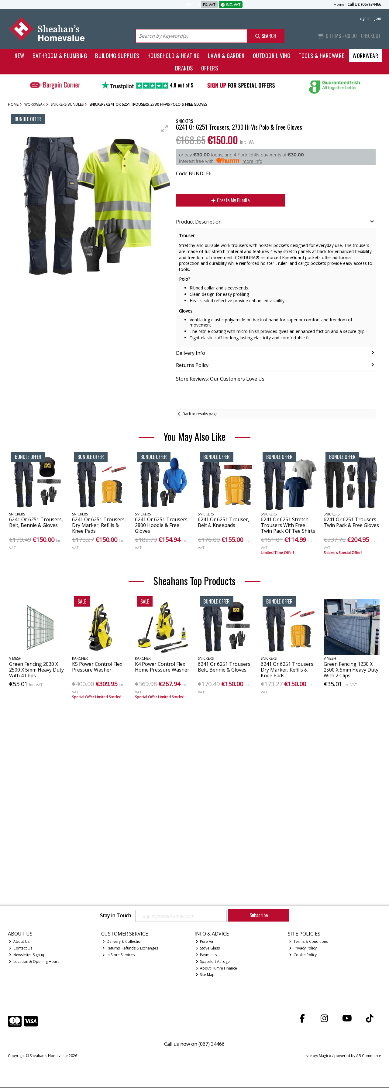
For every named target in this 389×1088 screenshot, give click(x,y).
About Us (19, 942)
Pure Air (205, 942)
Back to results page (200, 413)
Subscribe (259, 915)
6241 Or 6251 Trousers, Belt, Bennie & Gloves (36, 522)
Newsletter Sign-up (27, 955)
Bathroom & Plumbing (60, 55)
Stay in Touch (115, 916)
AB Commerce (368, 1056)
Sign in (365, 18)
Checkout (371, 35)
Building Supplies (117, 55)
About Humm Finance (216, 968)
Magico (325, 1056)
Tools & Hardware (321, 55)
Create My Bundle (230, 200)
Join (378, 18)
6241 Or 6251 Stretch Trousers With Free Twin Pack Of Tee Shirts (288, 525)
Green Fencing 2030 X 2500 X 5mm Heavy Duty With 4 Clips (36, 670)
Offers (209, 68)
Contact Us (20, 948)
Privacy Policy (303, 948)
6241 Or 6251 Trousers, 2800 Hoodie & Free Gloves (162, 525)
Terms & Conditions (308, 942)
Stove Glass (208, 948)
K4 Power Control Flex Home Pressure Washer (162, 667)
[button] (165, 128)
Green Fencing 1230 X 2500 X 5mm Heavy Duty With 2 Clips (351, 670)
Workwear (365, 55)
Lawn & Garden (226, 55)
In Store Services (118, 955)
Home (339, 4)
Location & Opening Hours (34, 962)
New (19, 55)
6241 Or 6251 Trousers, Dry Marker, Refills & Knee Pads (99, 525)
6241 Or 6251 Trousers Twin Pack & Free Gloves (351, 522)
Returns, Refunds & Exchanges (130, 948)
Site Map (205, 975)
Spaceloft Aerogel (213, 962)
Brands (184, 68)
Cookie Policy (303, 955)
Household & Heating (173, 55)
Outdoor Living (272, 55)
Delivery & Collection (122, 942)
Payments (206, 955)
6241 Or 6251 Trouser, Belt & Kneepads (223, 522)
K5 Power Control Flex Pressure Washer (97, 667)
